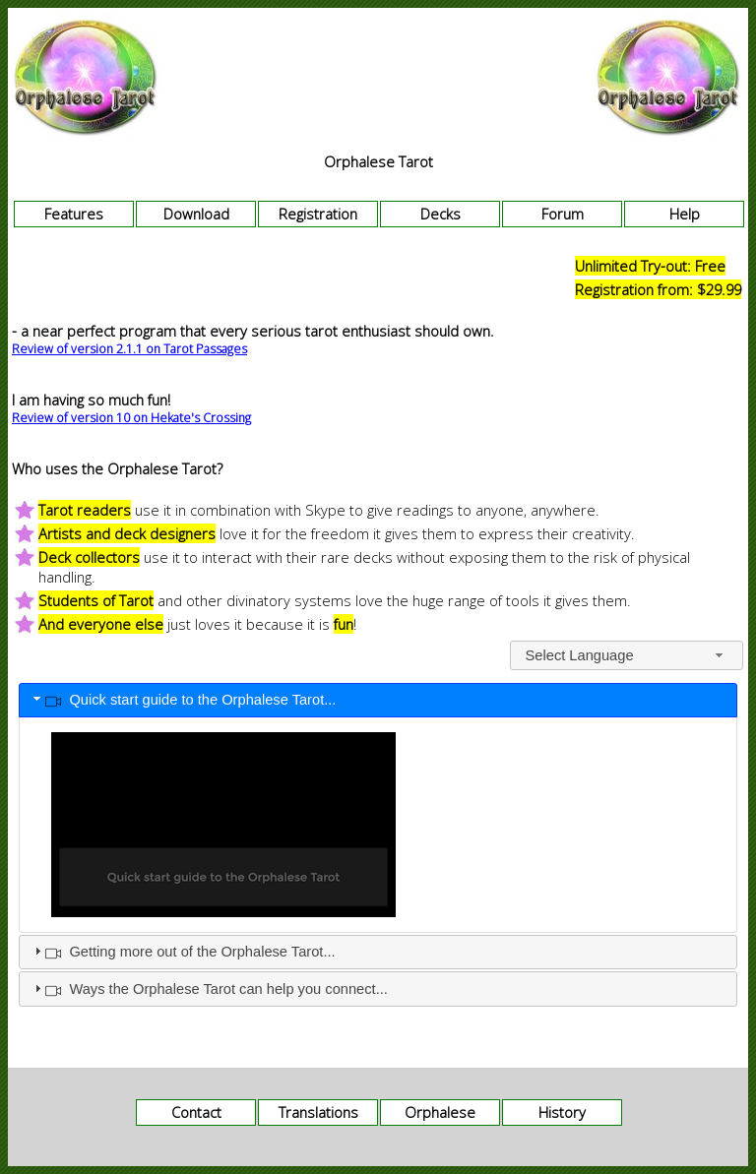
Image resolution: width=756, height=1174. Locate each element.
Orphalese (440, 1112)
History (562, 1112)
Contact (196, 1112)
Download (196, 213)
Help (684, 213)
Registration (318, 213)
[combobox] (626, 655)
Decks (440, 213)
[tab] (378, 700)
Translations (318, 1112)
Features (73, 213)
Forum (562, 213)
